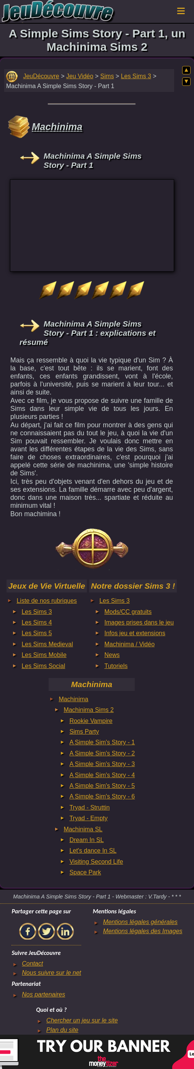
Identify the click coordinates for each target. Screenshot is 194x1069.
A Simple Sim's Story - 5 (102, 785)
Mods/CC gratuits (128, 612)
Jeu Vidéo (79, 76)
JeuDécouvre (41, 76)
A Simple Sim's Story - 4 (102, 775)
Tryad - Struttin (89, 807)
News (112, 655)
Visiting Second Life (96, 861)
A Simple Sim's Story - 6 (102, 796)
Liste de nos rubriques (46, 600)
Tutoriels (116, 666)
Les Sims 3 (136, 76)
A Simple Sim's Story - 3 (102, 764)
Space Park (85, 872)
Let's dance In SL (92, 850)
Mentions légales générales (140, 922)
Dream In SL (86, 840)
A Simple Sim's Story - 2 (102, 753)
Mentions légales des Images (142, 931)
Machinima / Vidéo (129, 644)
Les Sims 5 (36, 633)
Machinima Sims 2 (89, 710)
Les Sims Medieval (47, 644)
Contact (32, 963)
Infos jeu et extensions (134, 633)
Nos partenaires (43, 994)
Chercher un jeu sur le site (82, 1020)
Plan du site (62, 1030)
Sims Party (84, 731)
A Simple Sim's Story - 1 (102, 742)
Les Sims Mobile (43, 655)
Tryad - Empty (88, 818)
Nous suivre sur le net (51, 972)
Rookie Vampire (90, 721)
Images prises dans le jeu (139, 622)
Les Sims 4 (36, 622)
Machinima (73, 699)
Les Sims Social (43, 666)
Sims (107, 76)
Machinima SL (83, 829)
